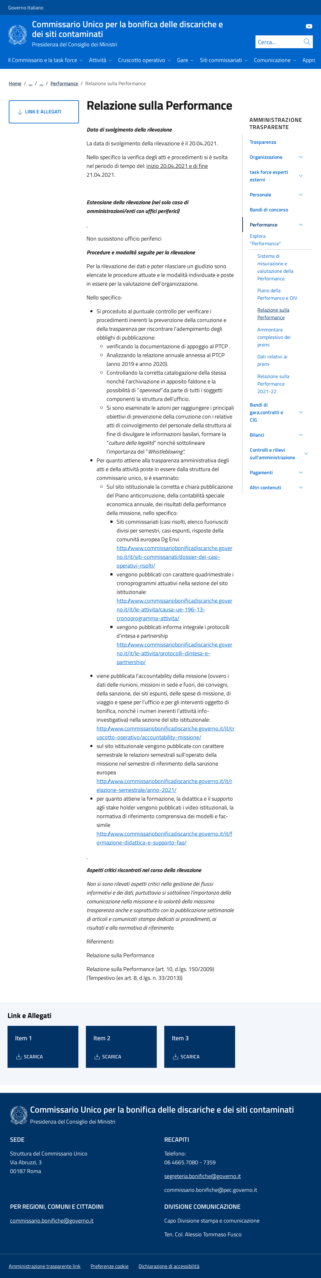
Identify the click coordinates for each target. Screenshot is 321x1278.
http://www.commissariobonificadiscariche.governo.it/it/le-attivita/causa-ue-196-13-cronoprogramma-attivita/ (174, 609)
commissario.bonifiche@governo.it (51, 1220)
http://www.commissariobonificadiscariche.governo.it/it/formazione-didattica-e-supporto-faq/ (164, 838)
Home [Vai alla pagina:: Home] (15, 83)
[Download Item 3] (186, 1056)
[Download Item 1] (29, 1056)
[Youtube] (306, 26)
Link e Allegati (38, 112)
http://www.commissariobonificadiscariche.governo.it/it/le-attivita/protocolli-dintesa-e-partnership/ (174, 653)
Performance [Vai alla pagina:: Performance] (64, 83)
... (30, 83)
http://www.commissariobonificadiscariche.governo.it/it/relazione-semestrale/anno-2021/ (164, 785)
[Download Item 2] (107, 1056)
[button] (277, 141)
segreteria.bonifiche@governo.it (202, 1176)
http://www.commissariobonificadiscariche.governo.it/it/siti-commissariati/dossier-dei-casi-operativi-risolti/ (174, 557)
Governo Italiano (25, 7)
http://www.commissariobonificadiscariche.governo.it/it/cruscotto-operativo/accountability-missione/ (165, 732)
